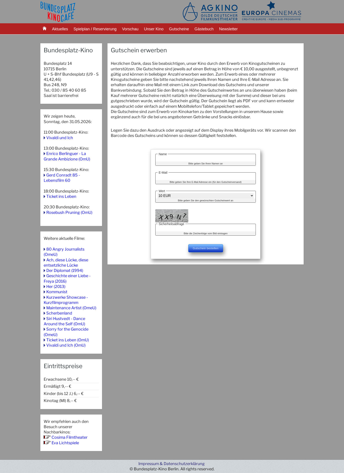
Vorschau (130, 29)
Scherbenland (59, 313)
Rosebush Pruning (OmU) (69, 212)
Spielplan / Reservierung (94, 29)
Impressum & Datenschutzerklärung (171, 463)
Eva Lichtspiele (65, 442)
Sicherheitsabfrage (171, 223)
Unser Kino (153, 29)
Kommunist (56, 291)
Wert (162, 190)
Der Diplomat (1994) (64, 270)
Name (163, 153)
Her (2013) (55, 286)
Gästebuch (203, 29)
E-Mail (163, 172)
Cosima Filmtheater (70, 437)
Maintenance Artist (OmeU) (71, 308)
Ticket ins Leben (61, 196)
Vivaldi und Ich (59, 137)
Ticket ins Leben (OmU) (67, 340)
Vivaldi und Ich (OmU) (66, 345)
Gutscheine (179, 29)
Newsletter (228, 29)
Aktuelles (60, 29)
